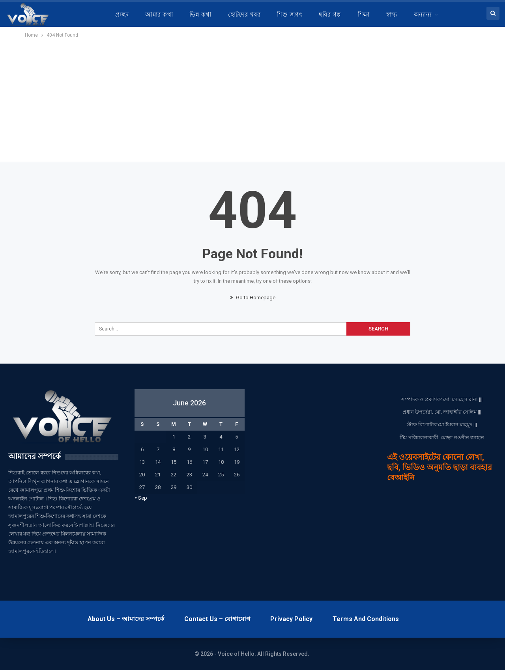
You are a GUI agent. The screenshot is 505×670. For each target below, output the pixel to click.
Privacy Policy (291, 619)
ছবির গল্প (330, 14)
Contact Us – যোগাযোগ (217, 619)
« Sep (141, 498)
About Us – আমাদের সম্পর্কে (126, 619)
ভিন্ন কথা (200, 14)
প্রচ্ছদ (122, 14)
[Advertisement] (252, 98)
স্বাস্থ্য (391, 14)
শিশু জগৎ (289, 14)
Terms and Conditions (366, 619)
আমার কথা (159, 14)
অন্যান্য (422, 14)
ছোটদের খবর (244, 14)
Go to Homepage (252, 297)
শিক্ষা (364, 14)
